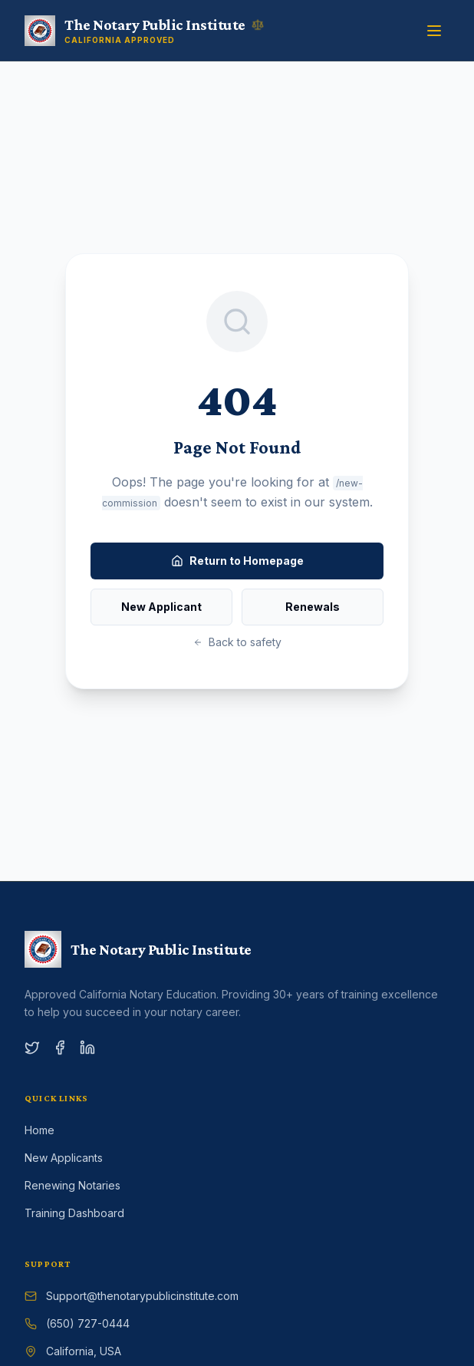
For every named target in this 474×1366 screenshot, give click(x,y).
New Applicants (64, 1157)
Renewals (312, 606)
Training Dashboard (74, 1212)
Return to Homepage (237, 560)
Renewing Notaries (72, 1185)
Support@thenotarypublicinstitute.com (142, 1295)
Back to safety (237, 641)
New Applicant (161, 606)
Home (39, 1130)
